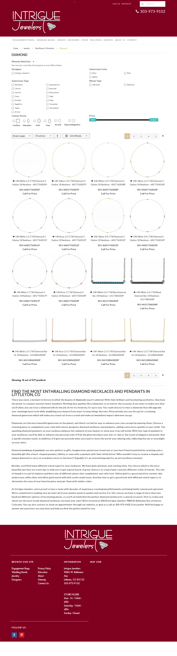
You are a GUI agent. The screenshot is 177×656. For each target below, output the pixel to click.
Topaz (15, 108)
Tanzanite (52, 104)
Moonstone (52, 92)
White (93, 77)
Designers (73, 40)
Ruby (50, 100)
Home (15, 48)
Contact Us (43, 583)
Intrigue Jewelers (21, 73)
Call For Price (29, 193)
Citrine (16, 88)
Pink (127, 73)
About (41, 576)
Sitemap (42, 580)
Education (42, 572)
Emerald (51, 88)
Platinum (129, 85)
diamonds (81, 399)
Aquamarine (53, 85)
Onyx (15, 96)
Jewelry (61, 40)
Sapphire (17, 104)
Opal (49, 96)
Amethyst (17, 85)
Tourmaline (52, 108)
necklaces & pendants (34, 450)
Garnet (16, 92)
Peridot (16, 100)
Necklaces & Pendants (44, 48)
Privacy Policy (44, 568)
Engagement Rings (24, 40)
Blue (92, 73)
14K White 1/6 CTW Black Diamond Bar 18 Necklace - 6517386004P (147, 296)
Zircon (16, 112)
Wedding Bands (46, 40)
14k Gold (94, 85)
